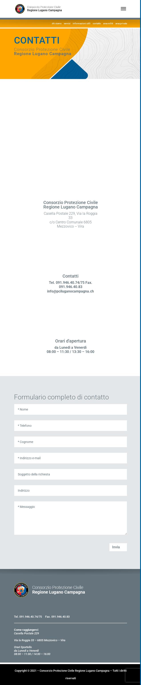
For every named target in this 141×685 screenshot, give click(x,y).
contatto (97, 23)
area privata (121, 23)
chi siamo (57, 23)
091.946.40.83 (60, 616)
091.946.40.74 (28, 616)
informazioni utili (82, 23)
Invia (116, 547)
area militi (108, 23)
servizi (67, 23)
